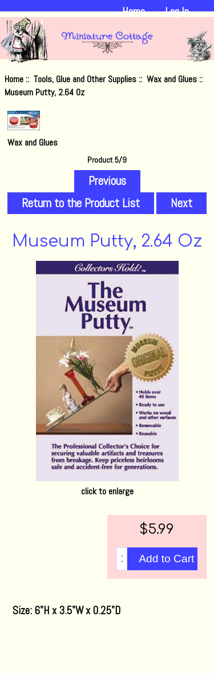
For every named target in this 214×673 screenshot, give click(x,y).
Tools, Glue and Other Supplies (85, 79)
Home (133, 12)
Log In (177, 12)
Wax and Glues (172, 79)
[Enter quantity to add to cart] (121, 558)
